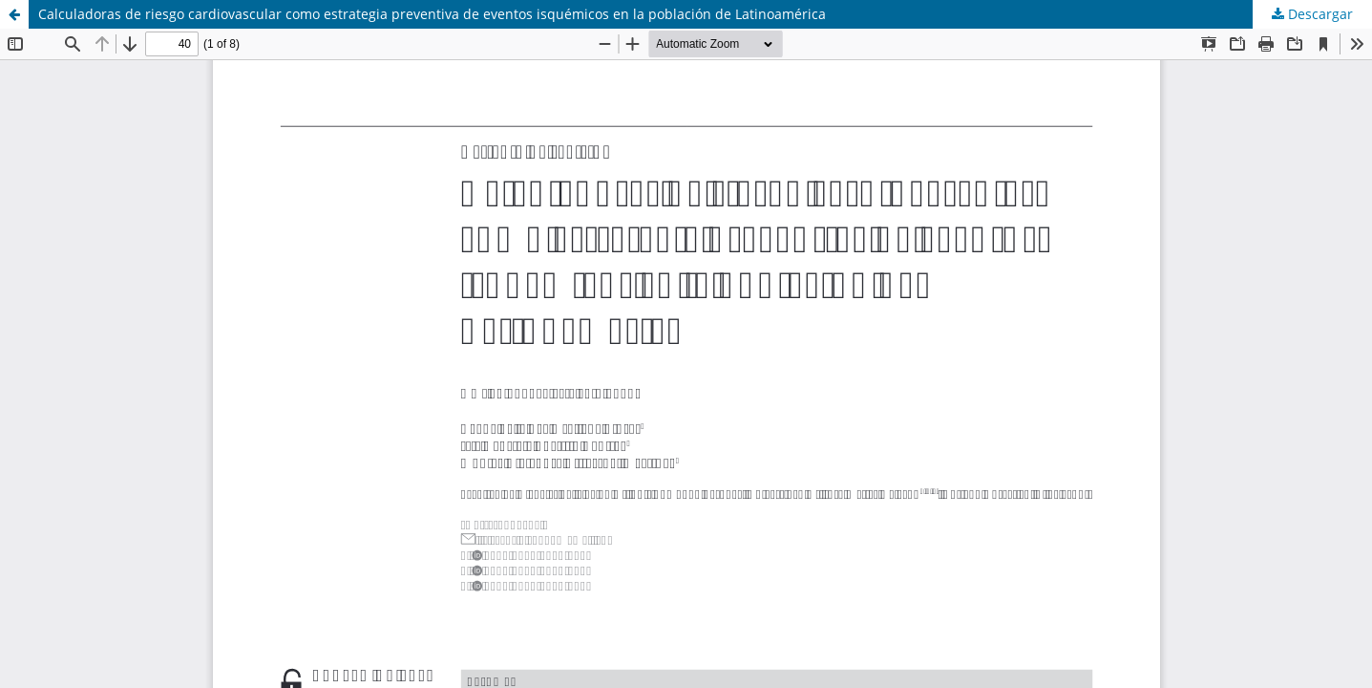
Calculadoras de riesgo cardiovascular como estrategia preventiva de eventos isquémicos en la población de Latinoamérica (432, 14)
